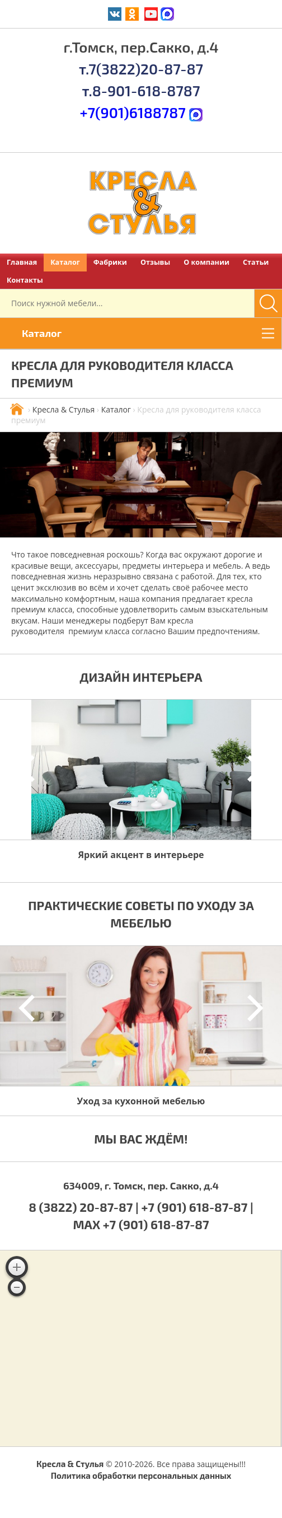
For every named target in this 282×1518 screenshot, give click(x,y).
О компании (206, 262)
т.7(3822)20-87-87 (141, 68)
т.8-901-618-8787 (141, 90)
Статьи (256, 262)
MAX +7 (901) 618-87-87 (141, 1224)
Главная (22, 262)
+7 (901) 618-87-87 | (197, 1207)
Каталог (65, 262)
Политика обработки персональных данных (141, 1475)
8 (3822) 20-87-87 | (85, 1207)
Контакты (25, 280)
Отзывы (155, 262)
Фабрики (110, 262)
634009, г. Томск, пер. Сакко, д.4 (141, 1185)
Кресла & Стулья (63, 409)
